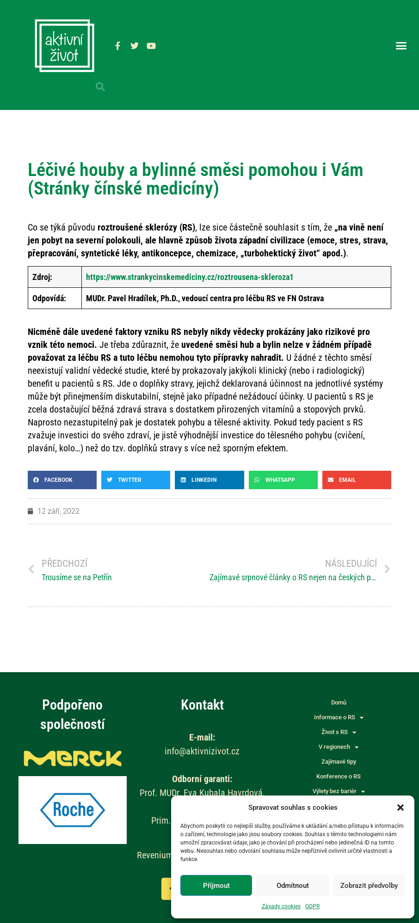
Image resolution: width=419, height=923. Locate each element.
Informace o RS (339, 717)
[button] (400, 807)
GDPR (312, 906)
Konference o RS (338, 776)
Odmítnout (293, 885)
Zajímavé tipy (338, 761)
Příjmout (216, 885)
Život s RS (338, 732)
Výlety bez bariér (339, 791)
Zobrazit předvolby (369, 885)
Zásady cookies (281, 906)
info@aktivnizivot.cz (202, 751)
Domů (338, 702)
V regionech (338, 747)
